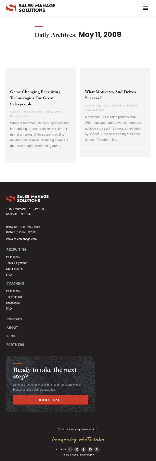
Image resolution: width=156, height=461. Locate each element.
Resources (13, 302)
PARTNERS (15, 344)
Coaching (15, 111)
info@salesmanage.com (21, 239)
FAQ (9, 274)
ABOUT (12, 327)
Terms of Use (69, 454)
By (33, 111)
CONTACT (14, 319)
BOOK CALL (51, 400)
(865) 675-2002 (16, 232)
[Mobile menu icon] (146, 8)
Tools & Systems (16, 263)
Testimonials (14, 296)
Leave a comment (19, 116)
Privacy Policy (86, 454)
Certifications (14, 268)
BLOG (10, 336)
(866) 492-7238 (16, 226)
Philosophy (13, 257)
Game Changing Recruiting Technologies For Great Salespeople (35, 98)
